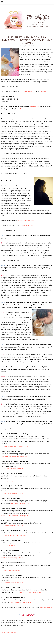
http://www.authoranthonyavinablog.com (14, 516)
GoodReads (43, 91)
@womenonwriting (46, 607)
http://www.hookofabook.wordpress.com (14, 456)
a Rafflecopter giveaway (8, 632)
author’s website (29, 91)
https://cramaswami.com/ (26, 221)
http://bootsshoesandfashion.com (12, 468)
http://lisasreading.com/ (9, 545)
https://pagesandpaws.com (9, 481)
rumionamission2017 (29, 225)
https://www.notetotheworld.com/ (12, 583)
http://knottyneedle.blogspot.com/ (12, 558)
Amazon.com (34, 106)
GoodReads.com (25, 109)
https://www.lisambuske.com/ (20, 503)
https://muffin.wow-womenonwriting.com (14, 446)
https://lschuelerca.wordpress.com (12, 493)
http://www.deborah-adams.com (20, 602)
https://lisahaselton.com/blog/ (11, 570)
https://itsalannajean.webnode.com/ (30, 592)
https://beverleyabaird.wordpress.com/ (13, 535)
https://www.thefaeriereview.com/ (12, 525)
